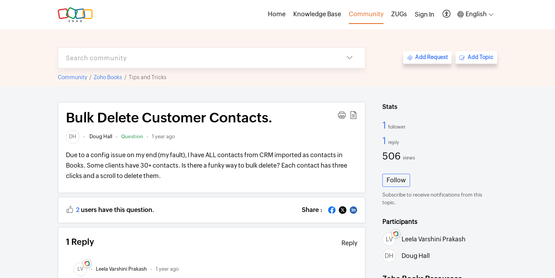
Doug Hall (100, 136)
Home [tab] (277, 14)
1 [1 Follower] (385, 125)
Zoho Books (108, 77)
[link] (72, 136)
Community (72, 77)
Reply (349, 243)
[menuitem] (424, 14)
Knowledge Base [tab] (317, 14)
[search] (196, 57)
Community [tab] (366, 14)
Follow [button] (396, 180)
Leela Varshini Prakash (434, 239)
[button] (447, 14)
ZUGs (399, 14)
